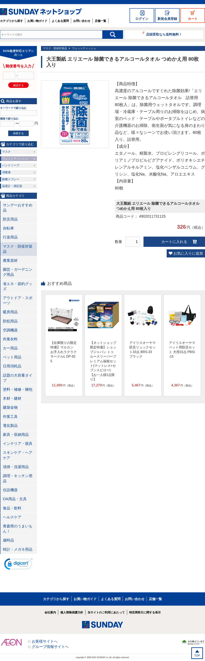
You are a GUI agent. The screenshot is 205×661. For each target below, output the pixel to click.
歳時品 (8, 540)
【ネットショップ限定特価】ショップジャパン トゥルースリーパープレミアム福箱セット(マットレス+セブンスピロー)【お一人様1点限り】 (103, 361)
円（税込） (64, 385)
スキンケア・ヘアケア (17, 455)
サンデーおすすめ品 (17, 207)
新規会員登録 (167, 18)
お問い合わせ (81, 20)
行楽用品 (10, 237)
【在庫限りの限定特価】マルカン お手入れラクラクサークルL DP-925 (63, 352)
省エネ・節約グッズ (17, 286)
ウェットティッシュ (84, 48)
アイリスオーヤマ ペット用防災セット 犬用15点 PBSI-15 (182, 349)
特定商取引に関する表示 (145, 612)
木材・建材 (12, 398)
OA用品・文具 (15, 499)
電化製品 (10, 426)
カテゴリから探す (11, 20)
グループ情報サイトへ (50, 647)
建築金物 (10, 407)
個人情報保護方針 (71, 612)
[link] (18, 565)
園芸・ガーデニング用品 (17, 272)
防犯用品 (10, 321)
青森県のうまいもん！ (17, 528)
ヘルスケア (12, 517)
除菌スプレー (10, 179)
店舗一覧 (100, 20)
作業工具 (10, 417)
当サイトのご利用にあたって (106, 612)
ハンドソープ (10, 165)
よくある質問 (60, 20)
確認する (18, 85)
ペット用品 (12, 357)
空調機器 (10, 330)
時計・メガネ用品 (17, 549)
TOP (197, 655)
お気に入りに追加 (188, 253)
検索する (18, 133)
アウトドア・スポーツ (17, 300)
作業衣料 (10, 339)
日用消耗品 (12, 366)
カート (193, 18)
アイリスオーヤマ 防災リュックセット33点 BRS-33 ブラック (142, 349)
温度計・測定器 (12, 186)
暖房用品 (10, 312)
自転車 (8, 228)
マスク (6, 151)
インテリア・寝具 (17, 444)
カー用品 (10, 348)
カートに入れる (174, 242)
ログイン (141, 18)
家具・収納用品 (16, 435)
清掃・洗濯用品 (16, 467)
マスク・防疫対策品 (55, 48)
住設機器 (10, 490)
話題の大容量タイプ (17, 378)
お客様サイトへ (45, 641)
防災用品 (10, 219)
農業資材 (10, 260)
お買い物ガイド (37, 20)
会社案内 (50, 612)
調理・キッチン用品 (17, 478)
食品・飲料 (12, 508)
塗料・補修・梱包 (17, 389)
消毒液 (6, 172)
